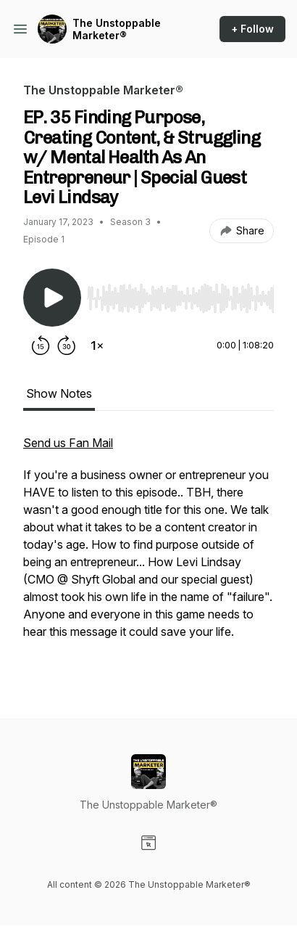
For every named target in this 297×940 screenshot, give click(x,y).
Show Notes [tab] (59, 393)
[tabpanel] (148, 553)
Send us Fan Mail (68, 443)
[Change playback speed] (97, 345)
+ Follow (252, 29)
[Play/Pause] (52, 298)
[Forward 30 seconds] (67, 345)
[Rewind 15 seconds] (40, 345)
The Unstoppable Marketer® (116, 29)
